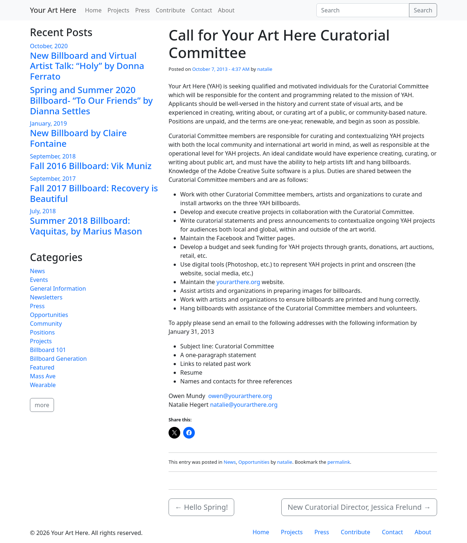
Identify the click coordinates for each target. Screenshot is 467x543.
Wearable (43, 385)
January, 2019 (48, 123)
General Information (58, 288)
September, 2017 (53, 179)
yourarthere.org (238, 282)
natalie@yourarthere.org (244, 405)
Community (46, 324)
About (226, 10)
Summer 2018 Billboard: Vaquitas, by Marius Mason (86, 225)
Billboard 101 (48, 350)
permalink (339, 462)
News (230, 462)
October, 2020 (49, 46)
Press (142, 10)
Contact (201, 10)
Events (39, 280)
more (42, 405)
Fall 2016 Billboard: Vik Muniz (90, 166)
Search (423, 10)
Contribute (170, 10)
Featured (42, 367)
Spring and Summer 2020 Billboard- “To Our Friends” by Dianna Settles (91, 100)
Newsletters (46, 297)
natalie (264, 69)
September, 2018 (53, 156)
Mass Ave (42, 376)
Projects (118, 10)
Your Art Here (53, 10)
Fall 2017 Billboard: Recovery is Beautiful (94, 193)
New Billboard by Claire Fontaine (78, 138)
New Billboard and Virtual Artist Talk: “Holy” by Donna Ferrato (87, 66)
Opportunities (253, 462)
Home (93, 10)
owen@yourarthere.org (240, 396)
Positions (42, 332)
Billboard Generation (58, 359)
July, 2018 (43, 211)
